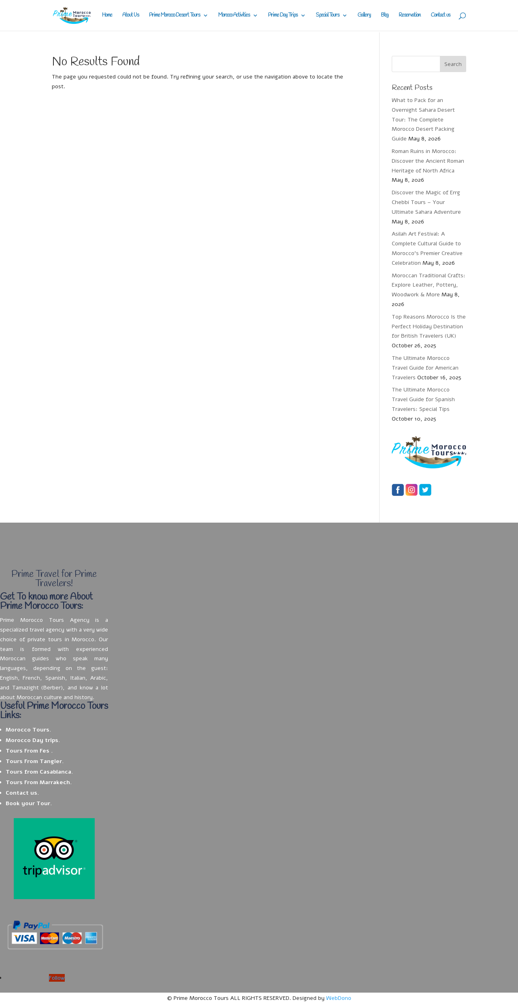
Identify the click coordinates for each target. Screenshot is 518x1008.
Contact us (440, 16)
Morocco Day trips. (33, 740)
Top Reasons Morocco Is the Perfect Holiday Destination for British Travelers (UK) (429, 326)
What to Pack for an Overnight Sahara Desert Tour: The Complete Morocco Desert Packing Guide (423, 119)
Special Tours (327, 16)
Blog (384, 16)
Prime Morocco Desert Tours (174, 16)
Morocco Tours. (28, 730)
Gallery (364, 16)
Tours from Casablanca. (39, 772)
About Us (130, 16)
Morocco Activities (234, 16)
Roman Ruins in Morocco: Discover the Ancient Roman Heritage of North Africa (428, 160)
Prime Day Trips (282, 16)
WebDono (338, 998)
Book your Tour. (29, 803)
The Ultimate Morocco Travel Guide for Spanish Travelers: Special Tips (423, 399)
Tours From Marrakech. (39, 782)
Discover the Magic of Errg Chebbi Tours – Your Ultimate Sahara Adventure (426, 202)
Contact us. (22, 793)
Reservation (409, 16)
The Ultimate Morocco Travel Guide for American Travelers (425, 367)
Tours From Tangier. (35, 761)
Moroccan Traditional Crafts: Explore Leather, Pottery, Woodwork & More (428, 285)
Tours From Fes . (29, 751)
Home (107, 16)
